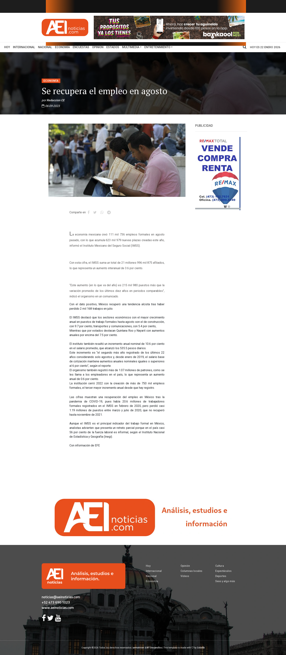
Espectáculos (223, 570)
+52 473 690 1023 (56, 602)
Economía (62, 47)
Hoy (8, 47)
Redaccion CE (56, 100)
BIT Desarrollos (154, 647)
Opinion (97, 47)
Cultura (219, 565)
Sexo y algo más (225, 581)
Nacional (45, 47)
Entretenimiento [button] (157, 47)
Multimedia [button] (130, 47)
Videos (185, 576)
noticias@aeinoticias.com (61, 597)
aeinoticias (138, 647)
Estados (112, 47)
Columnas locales (191, 570)
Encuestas (81, 47)
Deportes (220, 576)
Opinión (185, 565)
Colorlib (201, 647)
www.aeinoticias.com (58, 607)
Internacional (24, 47)
